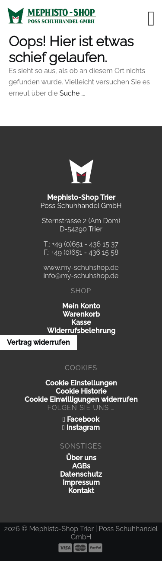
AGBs (81, 466)
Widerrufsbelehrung (81, 331)
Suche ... (73, 93)
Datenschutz (81, 474)
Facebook (81, 419)
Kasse (81, 322)
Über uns (81, 458)
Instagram (81, 427)
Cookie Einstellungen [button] (81, 383)
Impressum (81, 482)
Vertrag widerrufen (38, 342)
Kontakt (81, 491)
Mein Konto (81, 306)
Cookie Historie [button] (81, 391)
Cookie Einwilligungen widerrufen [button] (81, 399)
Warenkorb (81, 314)
